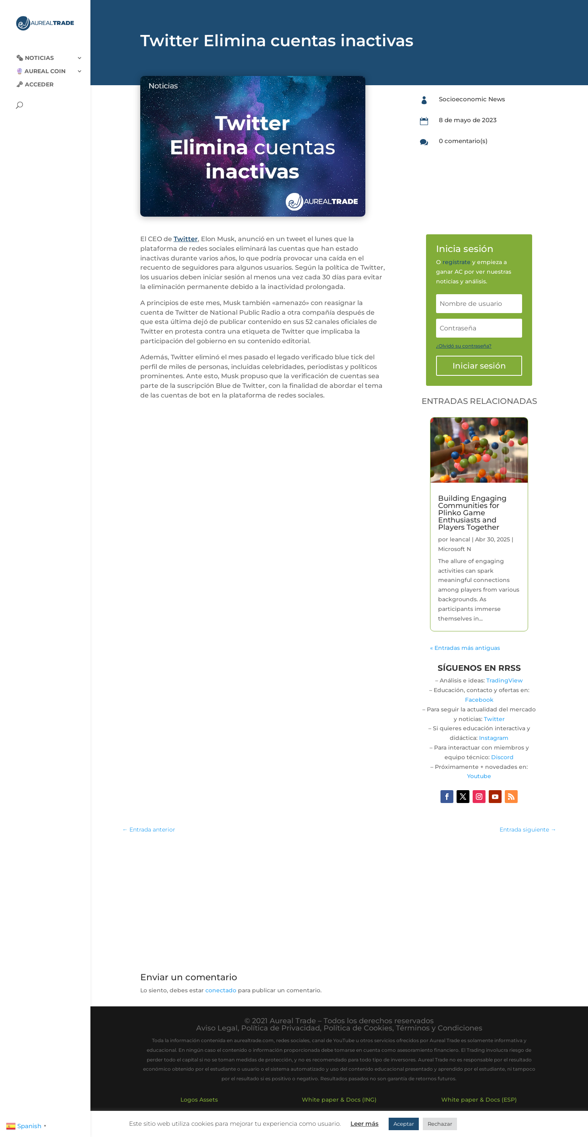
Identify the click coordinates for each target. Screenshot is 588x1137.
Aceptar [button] (403, 1124)
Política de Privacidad (280, 1028)
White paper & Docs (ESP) (479, 1099)
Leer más (364, 1123)
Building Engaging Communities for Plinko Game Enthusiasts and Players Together (472, 513)
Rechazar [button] (440, 1124)
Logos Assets (199, 1099)
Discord (502, 757)
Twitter (186, 239)
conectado (220, 990)
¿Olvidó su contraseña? (464, 346)
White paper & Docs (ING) (339, 1099)
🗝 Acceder (34, 78)
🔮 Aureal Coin (41, 64)
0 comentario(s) (463, 141)
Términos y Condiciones (439, 1028)
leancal (460, 539)
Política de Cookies (358, 1028)
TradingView (504, 680)
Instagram (493, 738)
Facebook (479, 699)
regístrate (457, 262)
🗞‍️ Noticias (35, 51)
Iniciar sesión (479, 366)
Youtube (479, 776)
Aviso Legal (217, 1028)
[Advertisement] (339, 899)
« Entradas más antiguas (465, 647)
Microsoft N (454, 549)
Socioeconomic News (472, 99)
